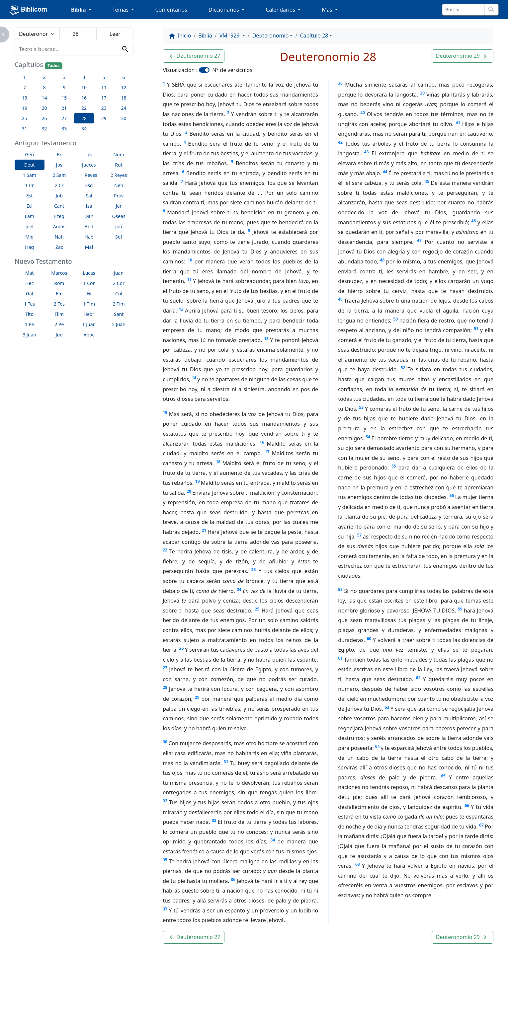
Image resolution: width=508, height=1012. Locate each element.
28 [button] (84, 118)
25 (257, 609)
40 (362, 112)
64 (377, 746)
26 (181, 648)
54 (368, 437)
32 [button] (44, 128)
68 (357, 864)
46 (473, 221)
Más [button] (327, 9)
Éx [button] (59, 154)
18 (218, 462)
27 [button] (64, 118)
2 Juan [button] (119, 324)
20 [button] (44, 108)
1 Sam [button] (29, 175)
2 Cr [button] (59, 185)
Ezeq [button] (59, 216)
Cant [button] (59, 206)
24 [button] (123, 108)
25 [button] (24, 118)
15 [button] (64, 98)
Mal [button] (89, 247)
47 (419, 240)
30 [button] (123, 118)
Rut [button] (118, 165)
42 (340, 142)
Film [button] (59, 314)
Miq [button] (29, 237)
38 (340, 83)
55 (393, 466)
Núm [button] (118, 154)
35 (165, 860)
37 (165, 909)
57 (359, 535)
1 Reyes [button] (89, 175)
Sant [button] (119, 314)
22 (165, 550)
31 (226, 761)
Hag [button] (29, 247)
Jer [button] (119, 206)
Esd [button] (89, 185)
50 (395, 319)
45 (427, 181)
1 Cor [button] (89, 283)
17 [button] (104, 98)
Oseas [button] (119, 216)
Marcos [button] (59, 273)
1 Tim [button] (89, 304)
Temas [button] (121, 9)
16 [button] (84, 98)
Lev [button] (89, 154)
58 (340, 589)
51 (476, 328)
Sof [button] (118, 237)
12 (181, 309)
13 (266, 338)
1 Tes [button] (29, 304)
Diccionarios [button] (224, 9)
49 (340, 299)
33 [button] (64, 128)
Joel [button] (30, 226)
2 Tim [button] (119, 304)
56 (451, 495)
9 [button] (64, 87)
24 (239, 589)
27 (165, 668)
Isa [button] (89, 206)
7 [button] (24, 87)
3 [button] (64, 77)
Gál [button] (29, 293)
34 (273, 840)
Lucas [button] (89, 273)
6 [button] (123, 77)
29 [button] (104, 118)
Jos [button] (59, 165)
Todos (53, 65)
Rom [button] (59, 283)
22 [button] (84, 108)
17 (267, 452)
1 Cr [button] (29, 185)
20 (189, 491)
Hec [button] (29, 283)
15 (165, 412)
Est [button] (29, 195)
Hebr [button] (89, 314)
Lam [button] (29, 216)
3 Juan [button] (29, 334)
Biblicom (28, 10)
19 (197, 481)
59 (460, 609)
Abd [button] (89, 226)
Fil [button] (89, 293)
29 (197, 697)
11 (189, 279)
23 (253, 569)
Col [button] (118, 293)
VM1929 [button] (230, 35)
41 (458, 122)
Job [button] (59, 195)
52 (403, 368)
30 (165, 742)
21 (204, 530)
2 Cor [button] (119, 283)
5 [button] (104, 77)
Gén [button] (29, 154)
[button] (193, 56)
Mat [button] (29, 273)
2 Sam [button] (59, 175)
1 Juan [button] (89, 324)
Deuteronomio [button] (270, 35)
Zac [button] (59, 247)
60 (369, 638)
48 (382, 260)
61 (340, 658)
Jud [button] (59, 334)
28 (165, 687)
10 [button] (84, 87)
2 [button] (44, 77)
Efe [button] (59, 293)
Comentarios (171, 9)
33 (214, 820)
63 (387, 707)
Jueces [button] (89, 165)
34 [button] (84, 128)
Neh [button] (118, 185)
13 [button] (24, 98)
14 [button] (44, 98)
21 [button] (64, 108)
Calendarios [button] (281, 9)
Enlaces (53, 988)
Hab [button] (89, 237)
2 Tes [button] (59, 304)
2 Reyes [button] (119, 175)
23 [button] (104, 108)
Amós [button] (59, 226)
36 (233, 879)
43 (366, 152)
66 (467, 805)
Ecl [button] (30, 206)
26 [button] (44, 118)
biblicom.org (64, 1000)
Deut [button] (29, 165)
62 (418, 678)
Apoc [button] (89, 334)
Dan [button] (89, 216)
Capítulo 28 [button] (314, 35)
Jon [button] (118, 226)
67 (481, 825)
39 (422, 93)
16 (262, 442)
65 (443, 776)
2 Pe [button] (59, 324)
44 (385, 172)
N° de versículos (232, 70)
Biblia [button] (79, 9)
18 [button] (123, 98)
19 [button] (24, 108)
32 (165, 801)
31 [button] (24, 128)
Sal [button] (89, 195)
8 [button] (44, 87)
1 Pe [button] (29, 324)
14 (194, 378)
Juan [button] (119, 273)
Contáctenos (133, 988)
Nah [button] (59, 237)
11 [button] (104, 87)
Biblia (205, 35)
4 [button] (84, 77)
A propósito (90, 988)
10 (190, 260)
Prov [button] (119, 195)
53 (361, 407)
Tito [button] (29, 314)
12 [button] (123, 87)
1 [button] (24, 77)
